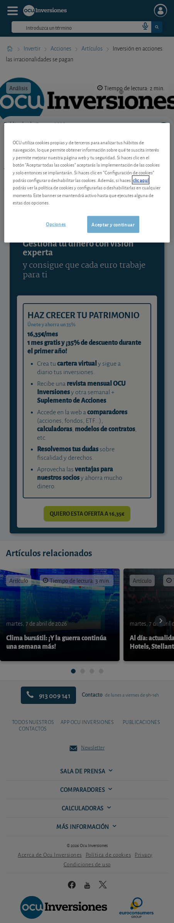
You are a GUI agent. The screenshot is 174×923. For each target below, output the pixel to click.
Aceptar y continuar (112, 224)
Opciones (56, 223)
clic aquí (141, 179)
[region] (86, 183)
